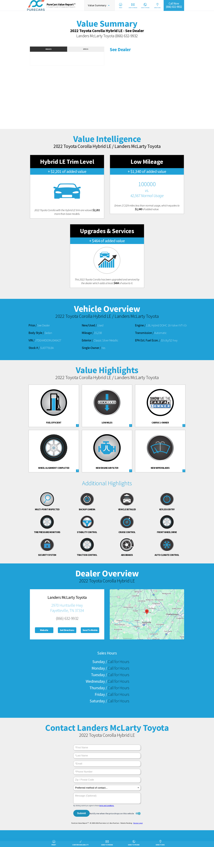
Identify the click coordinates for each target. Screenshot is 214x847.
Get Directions (67, 630)
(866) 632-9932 (126, 35)
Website (44, 630)
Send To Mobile (90, 630)
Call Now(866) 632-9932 (177, 5)
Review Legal (138, 823)
